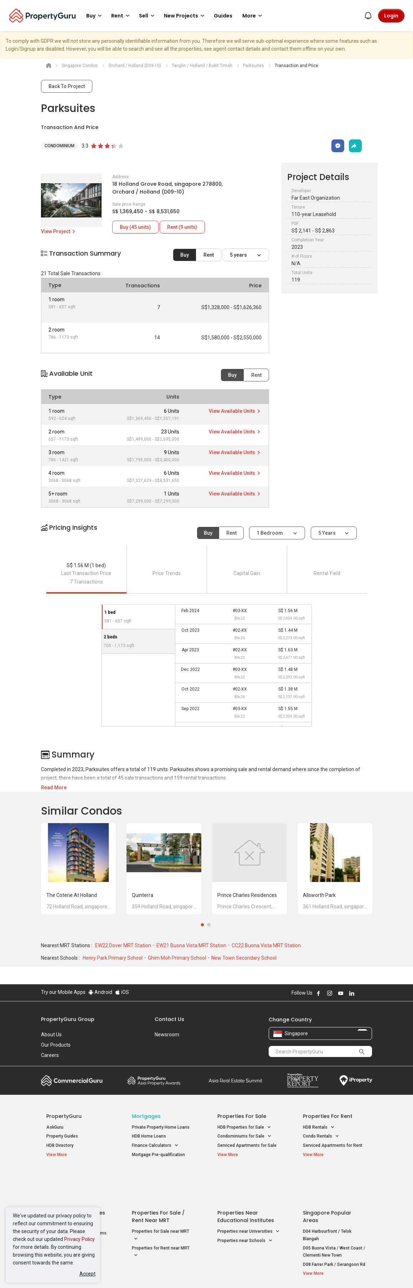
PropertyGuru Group (67, 1019)
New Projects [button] (185, 15)
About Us (51, 1034)
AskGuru (54, 1127)
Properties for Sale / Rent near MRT (158, 1181)
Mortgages (146, 1116)
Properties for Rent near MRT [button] (161, 1217)
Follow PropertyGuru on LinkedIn (351, 993)
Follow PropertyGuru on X (361, 993)
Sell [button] (148, 15)
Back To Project (66, 86)
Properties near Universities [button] (248, 1196)
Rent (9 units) (182, 227)
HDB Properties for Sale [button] (244, 1127)
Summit (235, 1080)
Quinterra (142, 895)
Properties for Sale (241, 1116)
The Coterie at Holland (71, 895)
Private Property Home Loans (161, 1127)
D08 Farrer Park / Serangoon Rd (334, 1229)
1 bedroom (270, 533)
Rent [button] (121, 15)
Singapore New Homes (75, 1177)
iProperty (356, 1080)
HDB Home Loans (149, 1136)
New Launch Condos (66, 1188)
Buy (184, 255)
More (253, 15)
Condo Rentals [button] (321, 1136)
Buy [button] (95, 15)
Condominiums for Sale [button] (244, 1136)
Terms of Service (118, 1271)
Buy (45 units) (135, 227)
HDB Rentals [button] (319, 1127)
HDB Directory (59, 1145)
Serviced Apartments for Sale (247, 1145)
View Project (58, 231)
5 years (239, 255)
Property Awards (154, 1080)
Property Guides (62, 1136)
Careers (50, 1055)
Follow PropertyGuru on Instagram (329, 993)
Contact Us (169, 1019)
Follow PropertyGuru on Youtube (340, 993)
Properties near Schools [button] (245, 1206)
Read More (54, 787)
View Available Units (235, 411)
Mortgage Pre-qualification (158, 1154)
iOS (122, 992)
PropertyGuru (64, 1116)
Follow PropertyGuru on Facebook (318, 993)
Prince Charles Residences (247, 895)
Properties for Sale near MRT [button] (160, 1200)
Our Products (56, 1045)
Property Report (303, 1080)
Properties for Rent (327, 1116)
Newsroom (167, 1034)
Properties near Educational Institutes (245, 1181)
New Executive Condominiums (76, 1198)
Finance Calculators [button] (155, 1145)
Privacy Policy (79, 1239)
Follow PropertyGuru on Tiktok (369, 993)
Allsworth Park (319, 895)
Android (100, 992)
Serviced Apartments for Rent (332, 1145)
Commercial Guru (72, 1080)
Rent (208, 255)
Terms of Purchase (205, 1271)
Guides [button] (223, 15)
